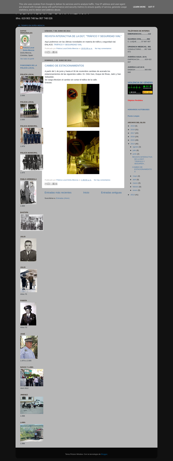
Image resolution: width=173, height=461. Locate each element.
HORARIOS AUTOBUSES (138, 110)
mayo (135, 176)
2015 (133, 140)
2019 (133, 126)
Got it (151, 7)
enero (135, 190)
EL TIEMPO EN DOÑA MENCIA (31, 25)
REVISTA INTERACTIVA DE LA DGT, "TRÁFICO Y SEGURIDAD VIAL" (83, 36)
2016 (133, 137)
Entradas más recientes (58, 192)
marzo (135, 183)
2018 (133, 130)
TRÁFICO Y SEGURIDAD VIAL (68, 45)
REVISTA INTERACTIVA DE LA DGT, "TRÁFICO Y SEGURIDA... (142, 160)
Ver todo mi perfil (27, 59)
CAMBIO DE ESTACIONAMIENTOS (64, 65)
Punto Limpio (133, 116)
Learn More (139, 7)
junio (135, 154)
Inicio (86, 192)
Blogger (104, 454)
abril (135, 180)
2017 (133, 133)
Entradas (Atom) (62, 198)
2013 (133, 195)
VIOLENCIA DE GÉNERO (140, 82)
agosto (136, 147)
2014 (133, 144)
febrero (136, 187)
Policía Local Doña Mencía (28, 49)
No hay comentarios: (103, 48)
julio (135, 150)
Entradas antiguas (111, 192)
